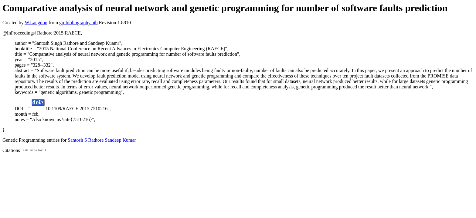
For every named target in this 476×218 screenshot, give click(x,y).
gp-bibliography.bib (78, 22)
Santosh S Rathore (86, 140)
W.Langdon (36, 22)
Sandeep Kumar (120, 140)
